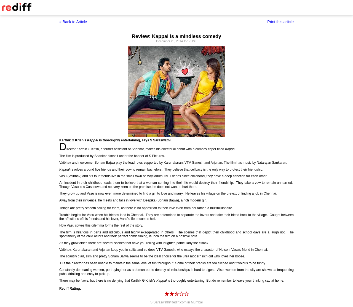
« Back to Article (73, 22)
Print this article (280, 22)
